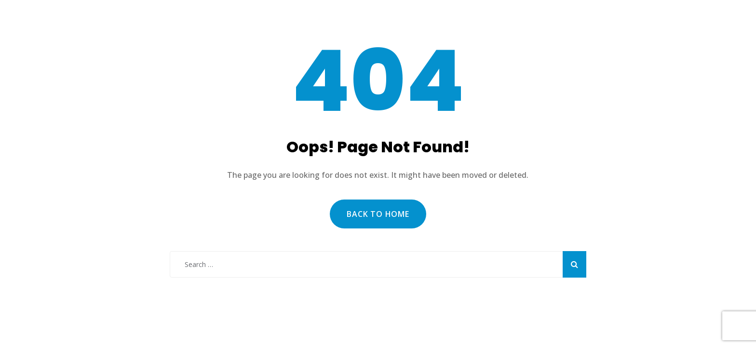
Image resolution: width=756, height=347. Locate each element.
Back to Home (378, 214)
